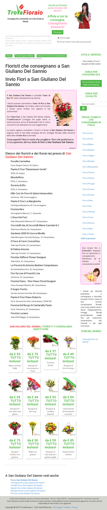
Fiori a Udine (88, 200)
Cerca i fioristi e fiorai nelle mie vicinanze (91, 83)
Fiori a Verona (88, 178)
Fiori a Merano (89, 150)
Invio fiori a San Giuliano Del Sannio (25, 493)
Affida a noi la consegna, (57, 21)
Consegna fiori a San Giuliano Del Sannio (28, 483)
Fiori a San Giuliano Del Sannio (24, 480)
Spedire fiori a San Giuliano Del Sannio (27, 488)
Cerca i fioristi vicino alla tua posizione (74, 42)
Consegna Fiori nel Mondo (90, 340)
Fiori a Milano (88, 144)
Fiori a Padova (88, 172)
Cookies (66, 507)
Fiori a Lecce (88, 133)
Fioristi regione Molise (24, 56)
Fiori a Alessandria (90, 167)
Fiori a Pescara (89, 212)
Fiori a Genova (88, 223)
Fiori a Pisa (87, 206)
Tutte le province (88, 238)
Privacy (75, 507)
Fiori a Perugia (89, 184)
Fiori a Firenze (88, 195)
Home (8, 56)
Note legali (57, 507)
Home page (64, 38)
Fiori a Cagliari (88, 156)
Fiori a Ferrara (88, 189)
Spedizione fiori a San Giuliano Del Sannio (28, 491)
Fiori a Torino (88, 217)
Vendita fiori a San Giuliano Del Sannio (27, 485)
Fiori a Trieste (88, 234)
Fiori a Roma (88, 139)
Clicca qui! (57, 32)
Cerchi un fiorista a (57, 8)
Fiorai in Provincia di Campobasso (52, 56)
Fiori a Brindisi (88, 161)
